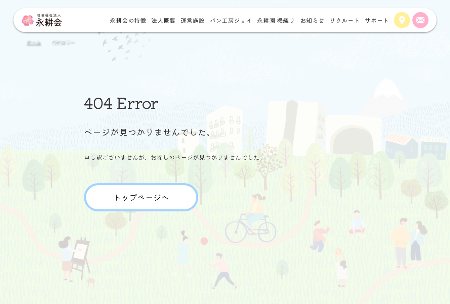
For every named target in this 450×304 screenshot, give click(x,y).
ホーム (34, 42)
